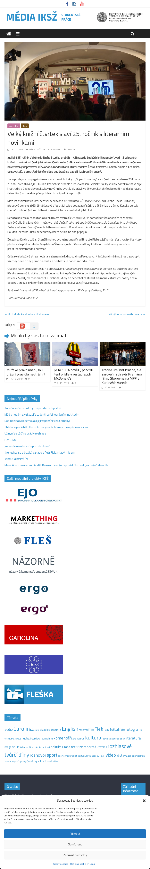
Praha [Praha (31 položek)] (66, 746)
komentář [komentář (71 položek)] (62, 738)
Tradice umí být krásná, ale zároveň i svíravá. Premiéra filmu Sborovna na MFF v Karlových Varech (122, 376)
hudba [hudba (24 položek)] (25, 738)
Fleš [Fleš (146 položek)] (99, 729)
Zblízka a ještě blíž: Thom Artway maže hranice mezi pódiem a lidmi (46, 427)
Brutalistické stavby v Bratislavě (26, 314)
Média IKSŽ (34, 149)
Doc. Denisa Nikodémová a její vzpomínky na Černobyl (37, 421)
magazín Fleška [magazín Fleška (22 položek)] (14, 747)
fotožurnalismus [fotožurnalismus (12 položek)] (12, 738)
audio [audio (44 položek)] (8, 729)
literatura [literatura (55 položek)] (133, 738)
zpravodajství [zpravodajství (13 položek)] (11, 761)
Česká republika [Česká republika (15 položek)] (35, 761)
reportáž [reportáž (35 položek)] (89, 746)
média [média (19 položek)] (37, 747)
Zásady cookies (60, 864)
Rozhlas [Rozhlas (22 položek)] (102, 747)
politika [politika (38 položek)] (56, 746)
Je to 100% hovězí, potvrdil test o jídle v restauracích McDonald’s (74, 374)
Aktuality (13, 126)
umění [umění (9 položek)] (102, 755)
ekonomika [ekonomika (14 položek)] (55, 730)
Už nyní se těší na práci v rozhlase (25, 433)
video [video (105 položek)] (111, 755)
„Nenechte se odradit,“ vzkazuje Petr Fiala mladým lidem (39, 452)
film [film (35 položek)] (91, 729)
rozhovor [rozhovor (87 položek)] (38, 755)
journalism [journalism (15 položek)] (47, 738)
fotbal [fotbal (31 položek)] (114, 729)
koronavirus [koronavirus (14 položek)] (78, 738)
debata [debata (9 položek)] (36, 730)
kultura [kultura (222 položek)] (93, 737)
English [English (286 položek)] (70, 728)
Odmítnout (75, 844)
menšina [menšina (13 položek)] (28, 747)
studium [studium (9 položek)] (84, 755)
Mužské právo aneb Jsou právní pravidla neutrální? (25, 372)
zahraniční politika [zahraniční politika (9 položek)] (136, 755)
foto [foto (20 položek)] (122, 730)
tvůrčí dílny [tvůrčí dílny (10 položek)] (93, 755)
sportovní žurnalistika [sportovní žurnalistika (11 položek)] (69, 756)
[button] (144, 801)
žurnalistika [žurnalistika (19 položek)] (51, 761)
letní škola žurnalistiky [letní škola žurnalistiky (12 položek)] (113, 738)
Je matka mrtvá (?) (16, 459)
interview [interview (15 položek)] (35, 738)
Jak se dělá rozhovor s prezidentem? (27, 446)
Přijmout (75, 833)
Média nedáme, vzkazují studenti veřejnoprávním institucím (41, 414)
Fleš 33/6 (10, 440)
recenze (71, 149)
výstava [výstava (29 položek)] (122, 755)
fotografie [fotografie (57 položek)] (134, 729)
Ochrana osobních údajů (82, 864)
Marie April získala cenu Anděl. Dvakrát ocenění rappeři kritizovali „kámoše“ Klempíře (56, 465)
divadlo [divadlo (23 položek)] (44, 729)
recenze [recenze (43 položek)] (77, 746)
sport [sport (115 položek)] (52, 754)
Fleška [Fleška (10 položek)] (106, 730)
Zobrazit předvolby (75, 855)
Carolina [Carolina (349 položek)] (23, 728)
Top (25, 126)
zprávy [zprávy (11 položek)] (22, 761)
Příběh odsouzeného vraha (127, 314)
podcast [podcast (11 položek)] (46, 747)
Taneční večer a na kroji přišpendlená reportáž (33, 408)
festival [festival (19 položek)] (83, 730)
